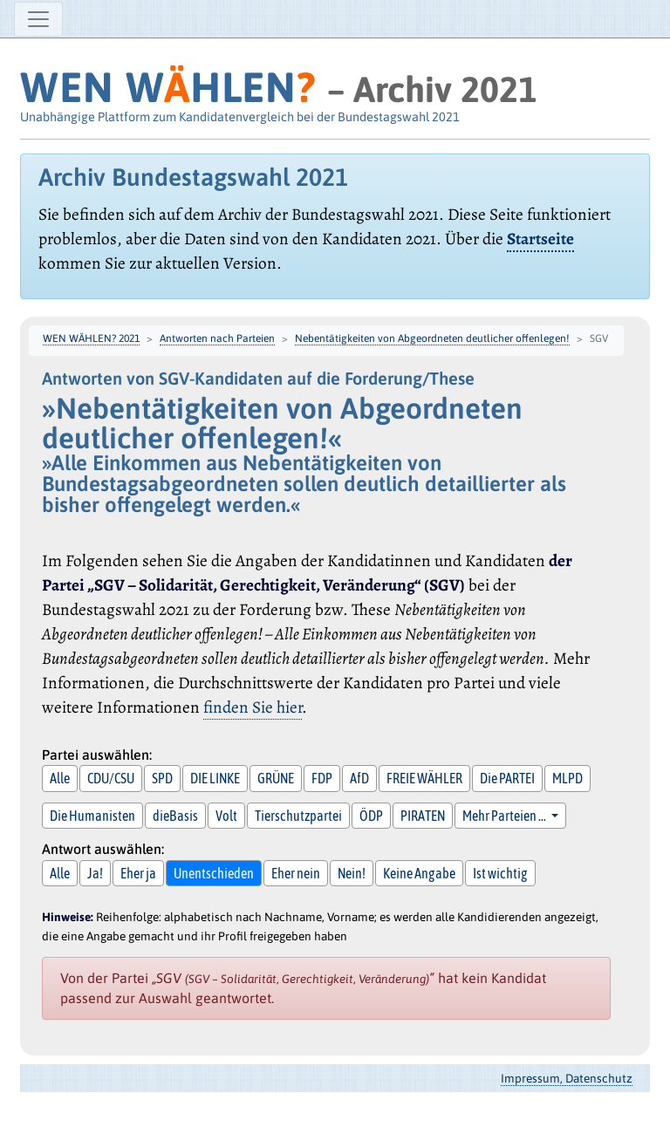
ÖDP (371, 815)
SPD (162, 778)
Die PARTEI (507, 778)
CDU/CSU (110, 778)
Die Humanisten (92, 815)
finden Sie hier (252, 707)
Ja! (95, 873)
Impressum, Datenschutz (566, 1078)
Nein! (352, 873)
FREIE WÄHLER (424, 778)
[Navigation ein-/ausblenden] (38, 19)
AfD (359, 778)
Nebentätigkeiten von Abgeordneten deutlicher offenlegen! (432, 338)
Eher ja (138, 873)
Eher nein (295, 873)
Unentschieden (214, 873)
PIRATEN (422, 815)
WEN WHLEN (168, 87)
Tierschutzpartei (298, 815)
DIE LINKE (215, 778)
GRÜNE (275, 778)
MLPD (567, 778)
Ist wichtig (500, 873)
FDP (321, 778)
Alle (60, 778)
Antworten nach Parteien (217, 338)
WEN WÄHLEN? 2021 (91, 338)
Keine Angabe (419, 873)
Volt (226, 815)
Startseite (540, 238)
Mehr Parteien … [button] (505, 815)
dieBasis (175, 815)
